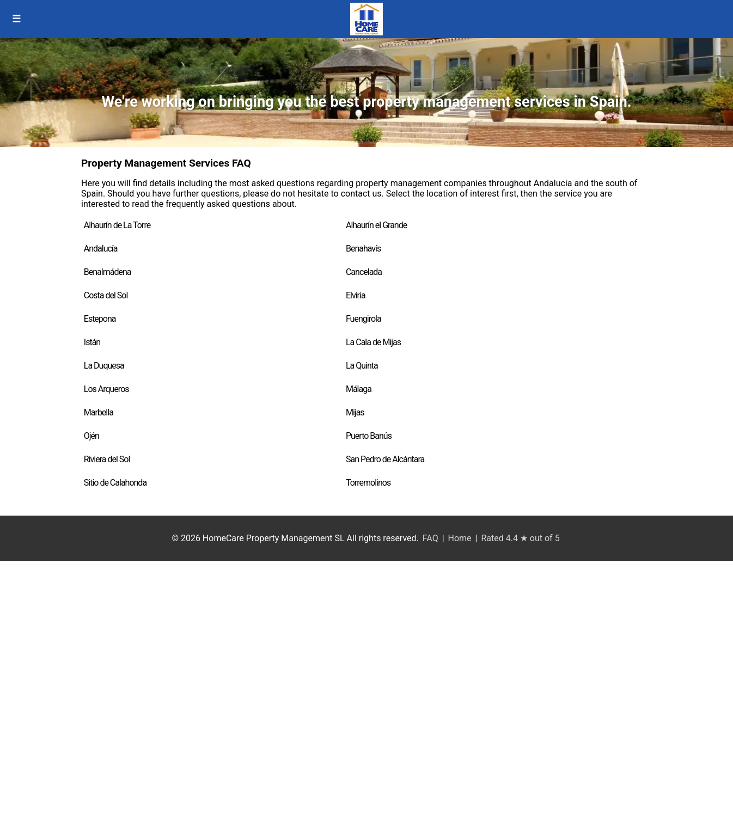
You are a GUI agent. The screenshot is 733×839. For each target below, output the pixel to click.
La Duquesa (104, 365)
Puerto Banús (369, 436)
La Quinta (362, 365)
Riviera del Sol (107, 459)
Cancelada (364, 272)
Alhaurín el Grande (376, 225)
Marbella (98, 412)
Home (460, 538)
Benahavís (363, 248)
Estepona (100, 319)
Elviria (355, 295)
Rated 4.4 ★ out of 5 (520, 538)
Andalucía (101, 248)
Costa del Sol (106, 295)
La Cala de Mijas (373, 342)
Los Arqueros (106, 389)
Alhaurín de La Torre (117, 225)
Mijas (355, 412)
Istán (92, 342)
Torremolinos (368, 482)
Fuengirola (363, 319)
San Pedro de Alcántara (385, 459)
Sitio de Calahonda (115, 482)
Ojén (91, 436)
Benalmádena (107, 272)
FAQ (430, 538)
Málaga (358, 389)
